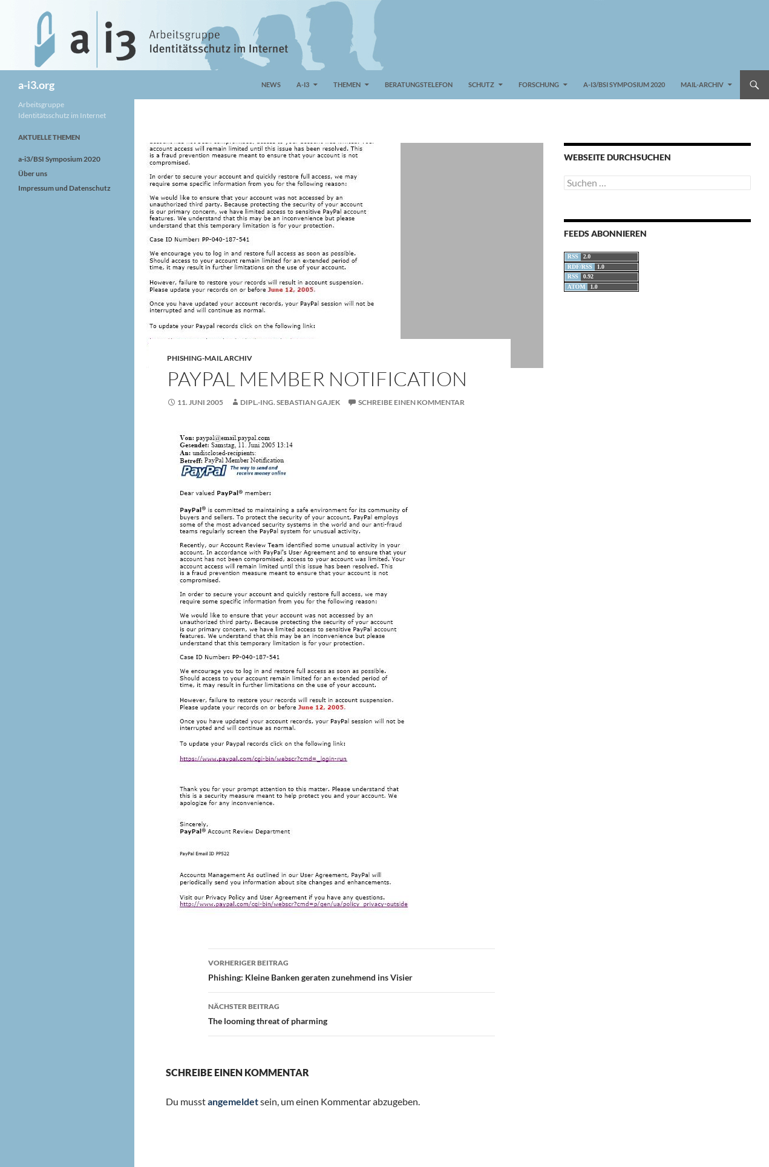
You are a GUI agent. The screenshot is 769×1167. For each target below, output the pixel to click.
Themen (347, 84)
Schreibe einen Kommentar (411, 402)
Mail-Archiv (702, 84)
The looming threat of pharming (351, 1012)
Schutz (481, 84)
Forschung (539, 84)
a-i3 (302, 84)
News (271, 84)
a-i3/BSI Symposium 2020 (624, 84)
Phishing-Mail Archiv (209, 358)
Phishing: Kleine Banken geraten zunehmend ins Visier (351, 969)
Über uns (32, 173)
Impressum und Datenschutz (64, 187)
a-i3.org (36, 84)
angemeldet (233, 1101)
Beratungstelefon (419, 84)
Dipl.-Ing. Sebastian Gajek (290, 402)
